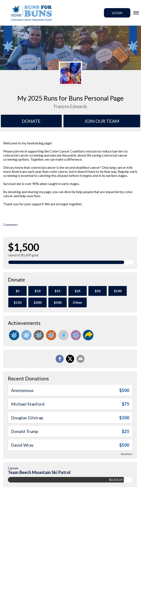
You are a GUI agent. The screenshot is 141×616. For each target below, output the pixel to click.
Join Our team (101, 121)
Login (117, 13)
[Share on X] (70, 358)
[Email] (80, 358)
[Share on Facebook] (59, 358)
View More (126, 454)
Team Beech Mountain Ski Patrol (39, 472)
